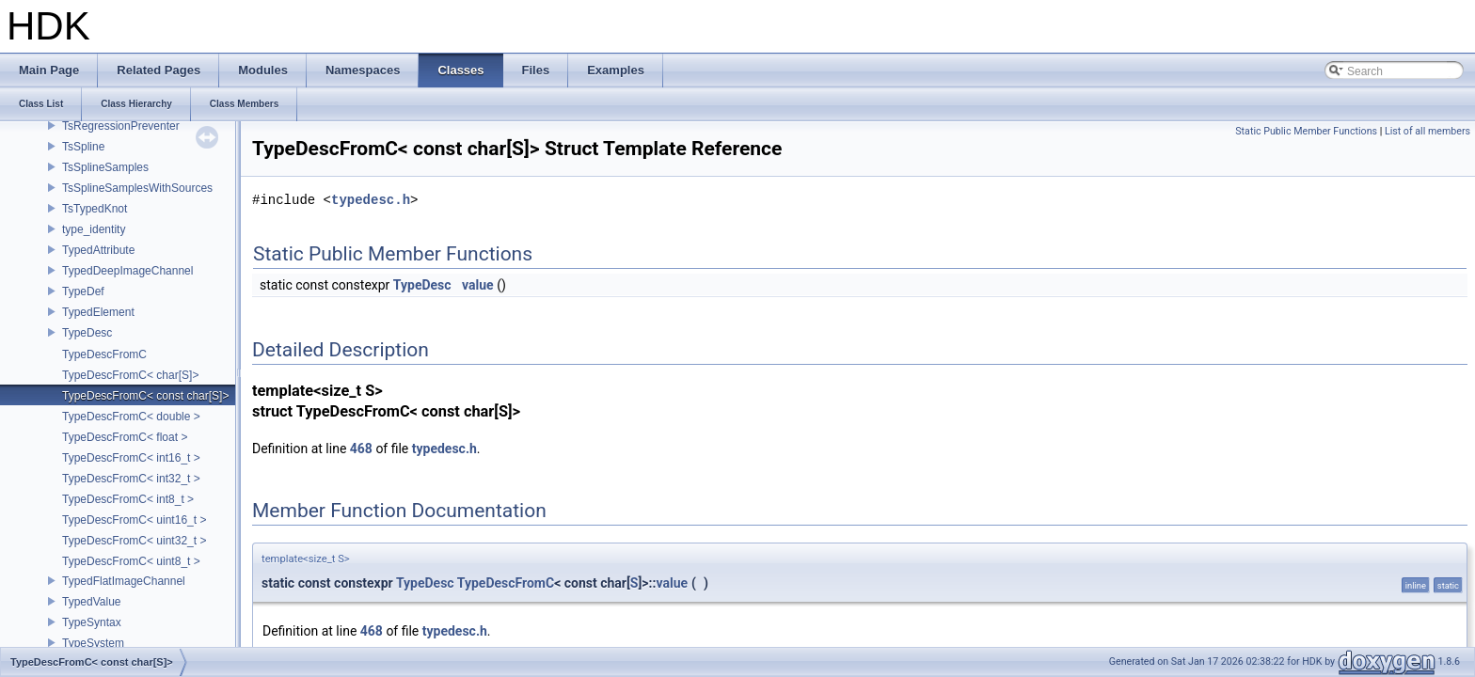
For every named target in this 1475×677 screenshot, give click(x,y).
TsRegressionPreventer (121, 126)
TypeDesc (87, 332)
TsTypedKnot (94, 208)
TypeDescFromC (104, 354)
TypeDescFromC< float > (124, 437)
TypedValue (91, 601)
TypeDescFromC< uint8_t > (131, 561)
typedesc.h (370, 200)
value (478, 284)
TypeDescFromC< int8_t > (128, 499)
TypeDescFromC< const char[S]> (145, 395)
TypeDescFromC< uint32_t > (134, 540)
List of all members (1427, 131)
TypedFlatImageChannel (123, 581)
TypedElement (98, 312)
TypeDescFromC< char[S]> (130, 375)
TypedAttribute (98, 250)
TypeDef (83, 291)
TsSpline (83, 146)
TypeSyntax (91, 622)
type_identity (93, 229)
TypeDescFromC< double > (131, 416)
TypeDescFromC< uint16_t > (134, 520)
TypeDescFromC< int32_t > (131, 478)
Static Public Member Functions (1306, 131)
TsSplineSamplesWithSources (137, 188)
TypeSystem (93, 643)
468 (361, 448)
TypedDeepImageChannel (127, 270)
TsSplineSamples (105, 167)
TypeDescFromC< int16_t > (131, 457)
